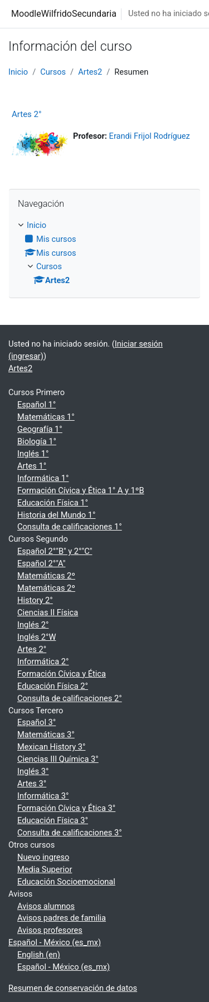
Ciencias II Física (47, 612)
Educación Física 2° (52, 686)
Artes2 (90, 72)
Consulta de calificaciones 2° (69, 698)
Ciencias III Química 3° (58, 759)
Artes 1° (31, 466)
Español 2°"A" (41, 563)
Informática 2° (43, 661)
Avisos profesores (49, 930)
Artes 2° (27, 114)
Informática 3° (43, 796)
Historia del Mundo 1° (56, 515)
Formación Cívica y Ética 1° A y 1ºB (80, 490)
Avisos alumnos (46, 906)
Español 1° (36, 405)
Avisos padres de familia (61, 918)
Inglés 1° (32, 454)
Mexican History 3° (51, 747)
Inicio (18, 72)
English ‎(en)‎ (38, 955)
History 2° (35, 600)
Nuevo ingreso (43, 857)
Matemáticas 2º (46, 576)
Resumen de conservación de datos (72, 988)
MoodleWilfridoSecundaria (63, 13)
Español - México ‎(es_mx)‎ (54, 942)
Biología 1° (36, 441)
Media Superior (44, 869)
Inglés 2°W (36, 637)
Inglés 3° (32, 771)
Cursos (53, 72)
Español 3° (36, 722)
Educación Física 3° (52, 820)
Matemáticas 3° (46, 734)
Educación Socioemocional (66, 882)
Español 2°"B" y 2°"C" (54, 551)
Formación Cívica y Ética (61, 674)
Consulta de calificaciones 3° (69, 833)
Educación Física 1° (52, 503)
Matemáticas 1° (46, 417)
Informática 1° (43, 478)
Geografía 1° (39, 429)
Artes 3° (31, 784)
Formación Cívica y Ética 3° (66, 808)
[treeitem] (104, 254)
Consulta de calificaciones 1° (69, 527)
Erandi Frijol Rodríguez (149, 136)
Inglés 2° (32, 625)
